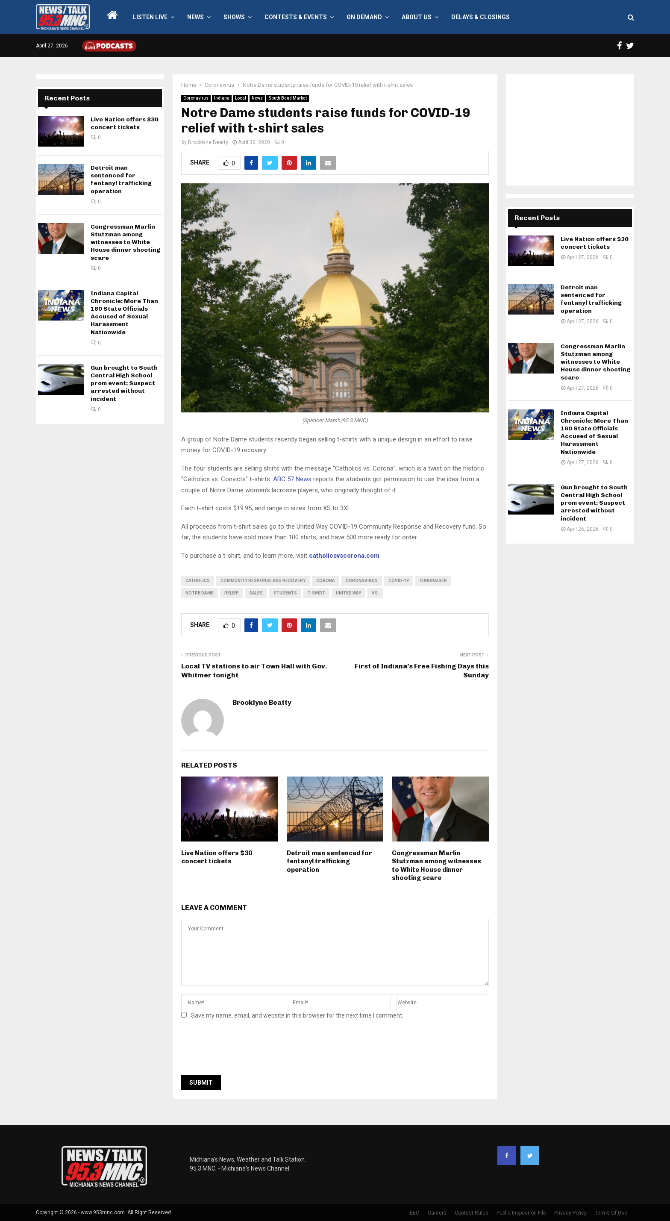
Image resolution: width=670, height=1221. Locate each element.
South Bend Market (287, 98)
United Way (348, 593)
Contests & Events (295, 17)
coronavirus (362, 580)
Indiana (221, 98)
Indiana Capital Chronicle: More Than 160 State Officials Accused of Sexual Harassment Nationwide (124, 313)
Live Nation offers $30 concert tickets (216, 857)
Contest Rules (471, 1213)
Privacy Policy (570, 1213)
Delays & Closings (480, 17)
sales (256, 593)
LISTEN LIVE (150, 17)
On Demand (364, 17)
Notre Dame (199, 593)
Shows (234, 17)
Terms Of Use (611, 1213)
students (285, 593)
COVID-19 (398, 580)
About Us (417, 17)
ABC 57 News (292, 479)
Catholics (197, 580)
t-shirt (316, 593)
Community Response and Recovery (263, 580)
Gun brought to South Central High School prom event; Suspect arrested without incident (124, 383)
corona (325, 580)
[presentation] (246, 1049)
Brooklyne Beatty (208, 142)
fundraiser (433, 580)
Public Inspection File (521, 1213)
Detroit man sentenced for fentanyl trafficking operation (329, 861)
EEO (415, 1213)
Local (240, 98)
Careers (437, 1213)
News (195, 17)
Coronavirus (196, 98)
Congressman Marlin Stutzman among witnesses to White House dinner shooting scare (436, 865)
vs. (375, 593)
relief (231, 593)
